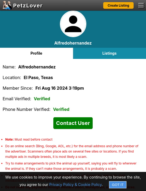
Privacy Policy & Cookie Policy (75, 184)
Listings (109, 53)
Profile (36, 53)
